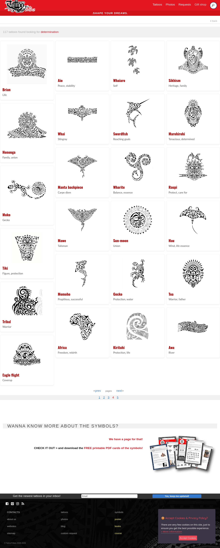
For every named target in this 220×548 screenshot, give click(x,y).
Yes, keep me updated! (177, 496)
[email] (109, 496)
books (118, 526)
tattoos (64, 512)
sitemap (11, 533)
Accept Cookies (188, 538)
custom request (69, 533)
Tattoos (157, 4)
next (120, 390)
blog (63, 526)
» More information (171, 531)
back (213, 21)
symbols (119, 512)
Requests (185, 4)
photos (64, 519)
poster (118, 519)
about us (11, 519)
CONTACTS (13, 512)
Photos (170, 4)
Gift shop (200, 4)
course (118, 533)
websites (11, 526)
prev (97, 390)
